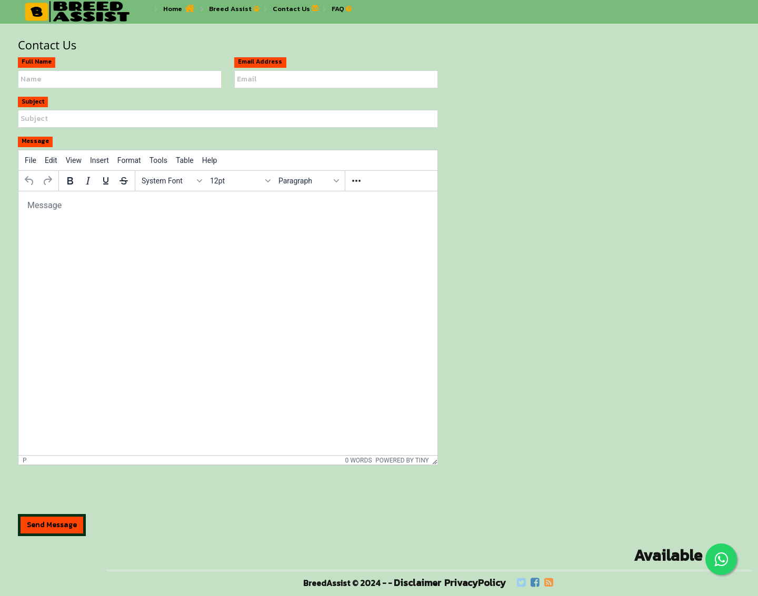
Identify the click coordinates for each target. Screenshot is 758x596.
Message (35, 141)
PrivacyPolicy (475, 583)
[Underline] (106, 181)
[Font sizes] (240, 181)
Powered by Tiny (402, 460)
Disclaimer (417, 583)
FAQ (338, 9)
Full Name (37, 61)
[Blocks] (308, 181)
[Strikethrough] (124, 181)
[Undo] (29, 181)
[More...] (356, 181)
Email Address (260, 61)
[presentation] (98, 493)
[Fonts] (171, 181)
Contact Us (291, 9)
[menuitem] (31, 160)
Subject (33, 101)
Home (172, 9)
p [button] (25, 460)
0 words (358, 460)
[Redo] (47, 181)
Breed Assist (230, 9)
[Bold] (70, 181)
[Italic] (88, 181)
